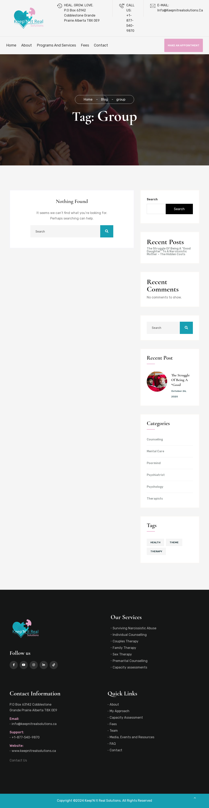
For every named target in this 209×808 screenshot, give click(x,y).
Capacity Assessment (126, 717)
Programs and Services (56, 45)
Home (11, 45)
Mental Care (155, 451)
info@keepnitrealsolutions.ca (34, 724)
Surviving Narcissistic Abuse (134, 628)
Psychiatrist (156, 475)
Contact (101, 45)
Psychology (155, 486)
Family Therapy (124, 648)
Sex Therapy (122, 654)
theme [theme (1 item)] (174, 542)
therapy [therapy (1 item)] (156, 551)
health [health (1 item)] (155, 542)
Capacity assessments (130, 667)
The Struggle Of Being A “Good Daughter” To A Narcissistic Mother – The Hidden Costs (169, 251)
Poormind (154, 463)
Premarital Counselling (130, 661)
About (26, 45)
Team (114, 731)
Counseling (155, 439)
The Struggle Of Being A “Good (180, 380)
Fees (85, 45)
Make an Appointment (183, 45)
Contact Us (18, 760)
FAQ (113, 744)
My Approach (119, 711)
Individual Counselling (130, 635)
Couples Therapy (125, 641)
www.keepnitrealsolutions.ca (34, 751)
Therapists (155, 498)
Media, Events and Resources (132, 737)
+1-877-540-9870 (26, 737)
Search (152, 199)
